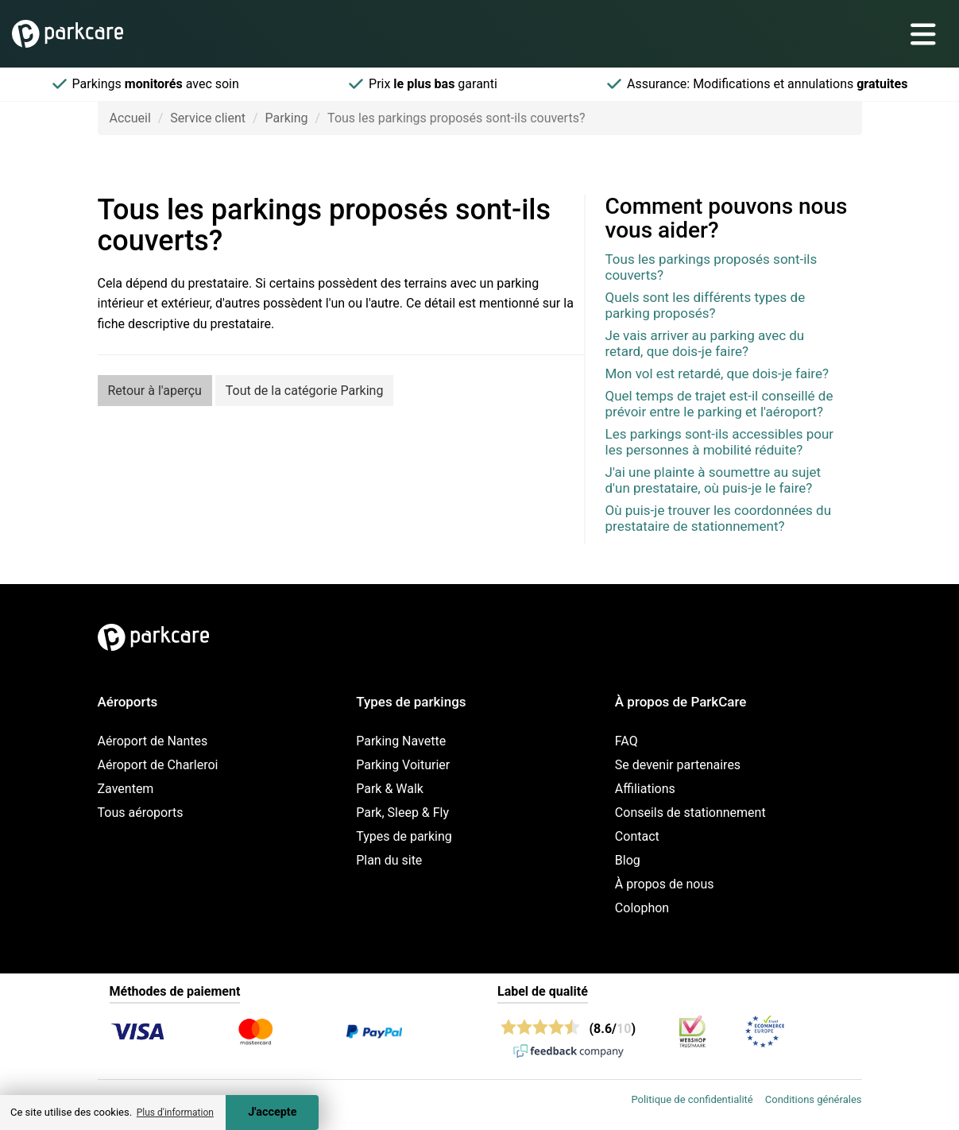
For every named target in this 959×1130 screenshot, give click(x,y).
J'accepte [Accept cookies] (272, 1112)
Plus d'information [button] (175, 1112)
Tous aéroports (141, 812)
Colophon (642, 907)
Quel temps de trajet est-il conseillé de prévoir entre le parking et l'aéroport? (719, 404)
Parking (286, 118)
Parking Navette (401, 741)
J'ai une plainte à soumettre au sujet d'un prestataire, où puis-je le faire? (713, 480)
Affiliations (645, 788)
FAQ (626, 741)
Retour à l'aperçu (155, 390)
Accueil (130, 118)
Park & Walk (389, 788)
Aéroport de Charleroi (158, 764)
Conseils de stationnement (690, 812)
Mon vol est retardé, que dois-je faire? (717, 373)
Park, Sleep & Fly (402, 812)
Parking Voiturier (403, 764)
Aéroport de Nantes (153, 741)
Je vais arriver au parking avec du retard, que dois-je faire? (705, 343)
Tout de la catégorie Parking (305, 390)
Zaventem (126, 788)
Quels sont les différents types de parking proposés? (705, 305)
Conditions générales (813, 1099)
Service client (208, 118)
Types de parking (404, 836)
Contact (637, 836)
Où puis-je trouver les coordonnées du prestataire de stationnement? (718, 518)
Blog (627, 860)
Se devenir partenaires (678, 764)
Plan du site (389, 860)
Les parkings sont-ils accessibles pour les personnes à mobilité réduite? (719, 442)
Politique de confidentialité (691, 1099)
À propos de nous (664, 884)
